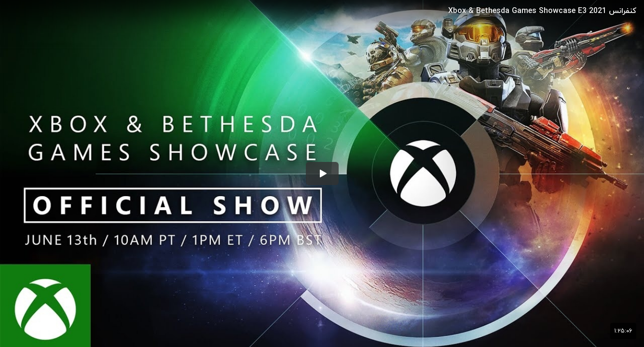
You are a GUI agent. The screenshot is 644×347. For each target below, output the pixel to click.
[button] (322, 173)
